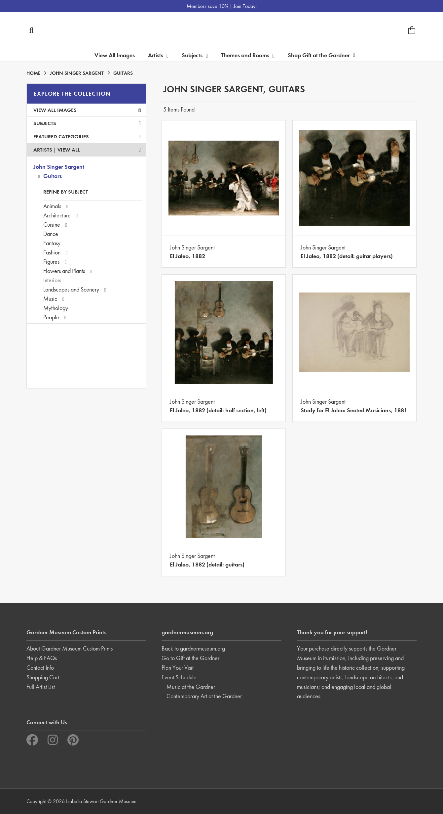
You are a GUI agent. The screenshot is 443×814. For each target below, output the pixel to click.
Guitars (52, 176)
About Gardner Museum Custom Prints (69, 648)
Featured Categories (87, 136)
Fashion (51, 252)
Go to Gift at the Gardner (190, 658)
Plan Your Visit (178, 667)
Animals (52, 206)
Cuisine (51, 224)
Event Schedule (179, 677)
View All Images (114, 55)
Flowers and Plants (64, 271)
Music (50, 298)
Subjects (87, 123)
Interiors (52, 280)
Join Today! (245, 6)
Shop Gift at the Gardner (321, 55)
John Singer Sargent (58, 166)
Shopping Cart (42, 677)
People (51, 317)
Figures (51, 261)
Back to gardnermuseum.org (193, 648)
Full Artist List (40, 687)
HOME (33, 73)
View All (68, 149)
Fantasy (51, 243)
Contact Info (40, 667)
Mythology (55, 308)
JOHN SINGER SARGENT (77, 73)
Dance (50, 234)
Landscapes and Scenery (71, 289)
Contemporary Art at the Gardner (204, 696)
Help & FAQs (41, 658)
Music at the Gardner (190, 687)
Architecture (57, 215)
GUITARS (123, 73)
